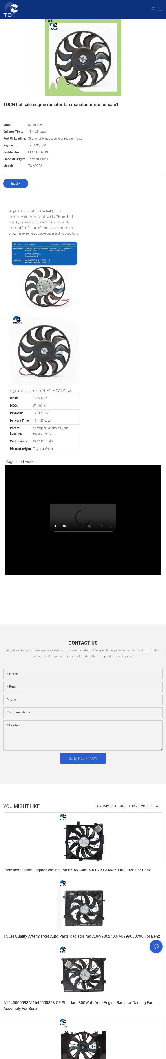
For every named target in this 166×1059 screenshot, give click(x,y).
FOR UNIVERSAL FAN (109, 806)
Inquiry (15, 183)
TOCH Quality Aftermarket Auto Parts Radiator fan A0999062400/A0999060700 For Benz (82, 936)
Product (155, 806)
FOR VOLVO (137, 806)
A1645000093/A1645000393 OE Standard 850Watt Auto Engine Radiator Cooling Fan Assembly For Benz (78, 1005)
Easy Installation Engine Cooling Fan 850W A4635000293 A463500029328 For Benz (77, 870)
